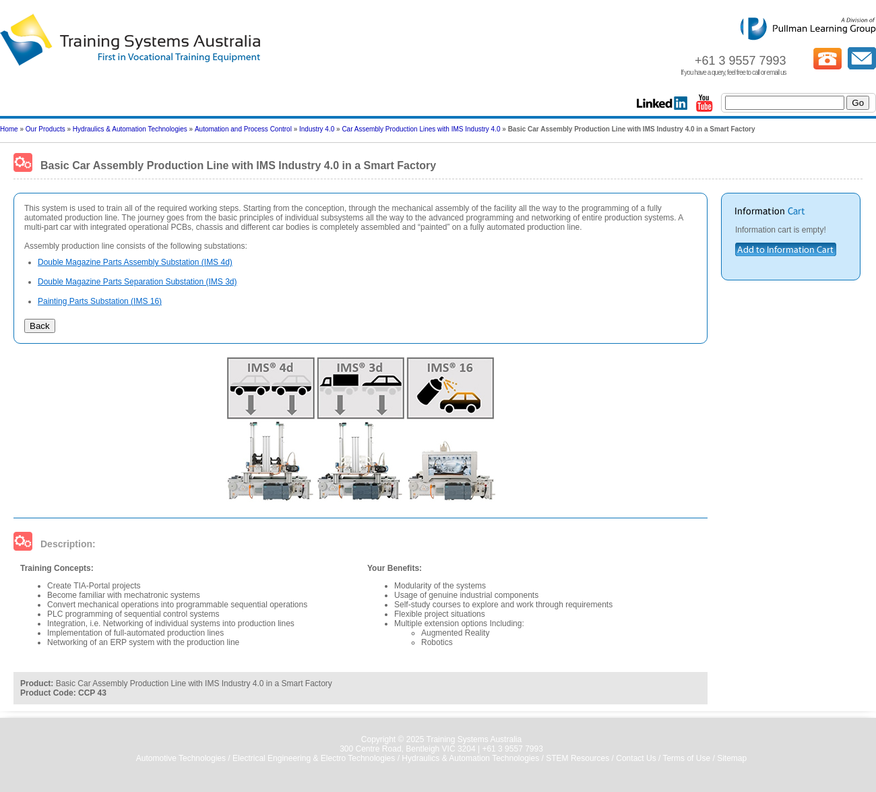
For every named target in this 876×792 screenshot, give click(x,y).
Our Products (45, 129)
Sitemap (732, 758)
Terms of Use (686, 758)
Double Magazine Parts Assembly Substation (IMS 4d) (135, 262)
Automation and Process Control (243, 129)
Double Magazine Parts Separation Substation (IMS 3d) (137, 281)
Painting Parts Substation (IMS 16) (100, 301)
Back (40, 326)
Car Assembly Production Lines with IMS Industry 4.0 (421, 129)
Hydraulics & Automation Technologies (130, 129)
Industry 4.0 (316, 129)
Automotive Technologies (181, 758)
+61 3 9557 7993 (512, 749)
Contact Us (636, 758)
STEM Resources (577, 758)
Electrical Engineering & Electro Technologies (313, 758)
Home (9, 129)
